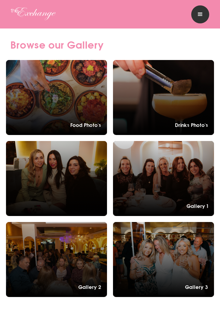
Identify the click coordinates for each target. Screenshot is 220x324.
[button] (200, 14)
